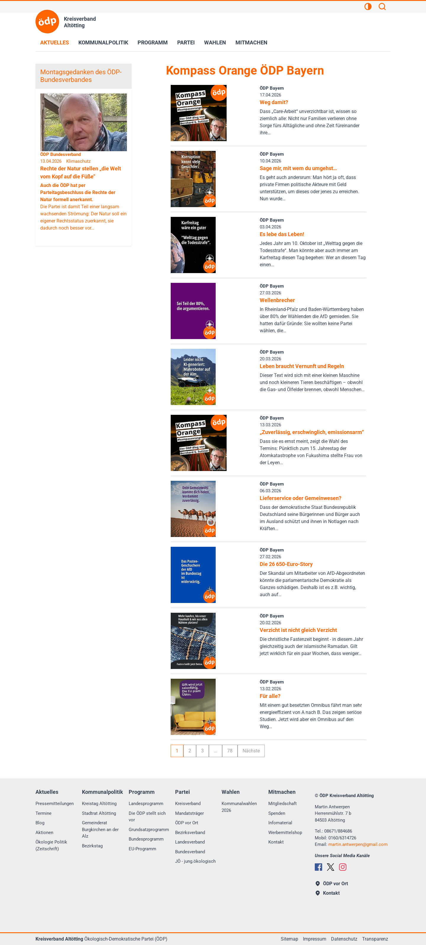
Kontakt (276, 842)
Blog (40, 822)
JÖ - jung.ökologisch (195, 861)
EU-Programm (142, 849)
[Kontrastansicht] (368, 7)
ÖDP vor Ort (186, 822)
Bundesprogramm (146, 839)
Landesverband (190, 842)
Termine (43, 813)
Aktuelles (54, 42)
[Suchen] (382, 7)
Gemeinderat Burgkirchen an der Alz (100, 829)
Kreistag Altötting (99, 803)
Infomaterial (280, 822)
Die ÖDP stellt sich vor (147, 817)
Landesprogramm (146, 803)
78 (230, 751)
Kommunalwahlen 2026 (239, 807)
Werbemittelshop (285, 832)
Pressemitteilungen (55, 803)
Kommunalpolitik (103, 42)
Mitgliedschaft (282, 803)
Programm (153, 42)
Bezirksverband (190, 832)
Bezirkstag (92, 846)
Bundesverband (190, 851)
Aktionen (44, 832)
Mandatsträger (189, 813)
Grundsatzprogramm (149, 829)
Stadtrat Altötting (99, 813)
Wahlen (215, 42)
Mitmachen (251, 42)
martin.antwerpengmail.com (358, 844)
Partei (186, 42)
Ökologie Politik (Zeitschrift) (51, 845)
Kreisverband (188, 803)
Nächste (251, 751)
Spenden (276, 813)
